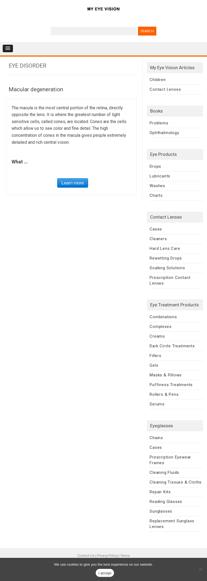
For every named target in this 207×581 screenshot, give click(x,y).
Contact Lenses (165, 89)
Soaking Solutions (167, 267)
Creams (157, 336)
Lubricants (160, 176)
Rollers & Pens (164, 394)
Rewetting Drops (166, 258)
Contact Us (86, 556)
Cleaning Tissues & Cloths (176, 482)
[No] (200, 569)
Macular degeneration (36, 89)
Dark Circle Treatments (172, 346)
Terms (125, 556)
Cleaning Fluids (164, 472)
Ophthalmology (164, 132)
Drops (155, 166)
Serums (157, 404)
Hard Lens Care (165, 248)
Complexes (160, 326)
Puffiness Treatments (171, 384)
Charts (156, 195)
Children (157, 79)
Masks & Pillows (166, 375)
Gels (154, 365)
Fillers (155, 355)
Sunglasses (161, 511)
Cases (156, 229)
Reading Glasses (166, 501)
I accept (104, 573)
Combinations (163, 316)
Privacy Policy (107, 556)
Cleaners (158, 238)
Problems (159, 123)
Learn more (72, 183)
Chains (156, 437)
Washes (157, 185)
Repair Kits (160, 491)
